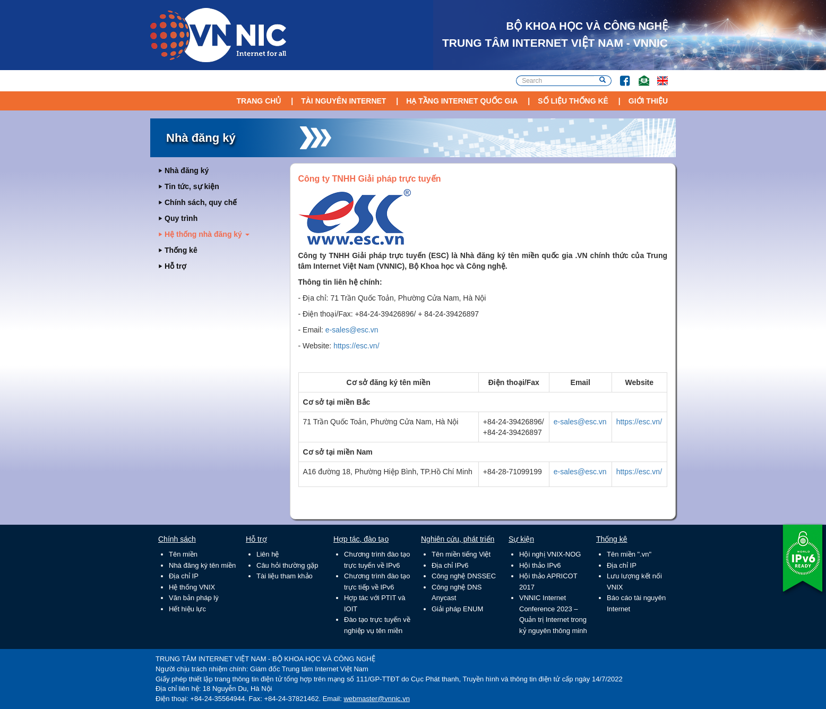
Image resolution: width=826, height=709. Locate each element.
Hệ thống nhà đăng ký (207, 234)
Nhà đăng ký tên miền (202, 565)
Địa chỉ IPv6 (450, 565)
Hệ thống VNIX (192, 587)
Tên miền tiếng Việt (461, 554)
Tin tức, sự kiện (192, 186)
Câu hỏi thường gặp (287, 565)
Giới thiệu (648, 101)
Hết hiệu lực (187, 609)
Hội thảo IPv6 (540, 565)
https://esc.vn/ (356, 345)
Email (639, 75)
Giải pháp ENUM (457, 609)
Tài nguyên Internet (343, 101)
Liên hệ (267, 554)
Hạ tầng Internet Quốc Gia (462, 101)
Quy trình (181, 218)
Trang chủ (258, 101)
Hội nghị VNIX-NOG (550, 554)
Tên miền (183, 554)
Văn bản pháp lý (194, 598)
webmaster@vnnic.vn (376, 699)
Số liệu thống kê (573, 101)
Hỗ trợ (175, 266)
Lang (657, 75)
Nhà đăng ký (187, 170)
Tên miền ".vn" (629, 554)
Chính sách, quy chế (201, 202)
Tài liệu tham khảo (284, 576)
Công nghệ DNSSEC (464, 576)
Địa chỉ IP (184, 576)
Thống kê (181, 250)
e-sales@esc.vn (351, 330)
